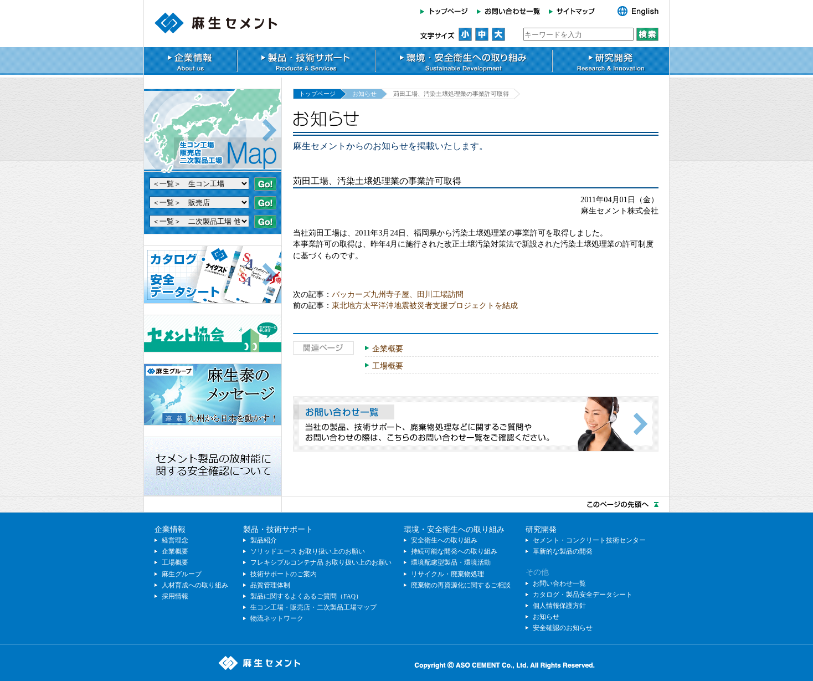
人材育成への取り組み (195, 585)
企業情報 (190, 61)
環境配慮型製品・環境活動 (451, 562)
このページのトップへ (406, 504)
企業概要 (387, 348)
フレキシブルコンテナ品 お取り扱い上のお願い (321, 562)
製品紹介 (263, 540)
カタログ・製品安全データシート (582, 594)
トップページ (446, 11)
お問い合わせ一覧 (508, 11)
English (632, 11)
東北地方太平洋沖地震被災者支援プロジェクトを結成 (425, 305)
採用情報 (175, 596)
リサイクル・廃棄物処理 (447, 574)
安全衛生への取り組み (444, 540)
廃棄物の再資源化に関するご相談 (461, 585)
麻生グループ (182, 574)
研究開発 (611, 61)
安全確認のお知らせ (563, 627)
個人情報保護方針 (559, 605)
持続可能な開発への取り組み (454, 551)
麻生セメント (216, 23)
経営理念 (175, 540)
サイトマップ (575, 11)
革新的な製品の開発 (563, 551)
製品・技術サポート (306, 61)
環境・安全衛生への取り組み (463, 61)
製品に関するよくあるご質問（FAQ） (306, 596)
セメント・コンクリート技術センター (589, 540)
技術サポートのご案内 (283, 574)
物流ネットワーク (276, 618)
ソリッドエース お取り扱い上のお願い (307, 551)
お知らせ (364, 93)
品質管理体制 (270, 585)
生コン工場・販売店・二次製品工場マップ (313, 607)
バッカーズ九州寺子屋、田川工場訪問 (398, 294)
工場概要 (387, 365)
